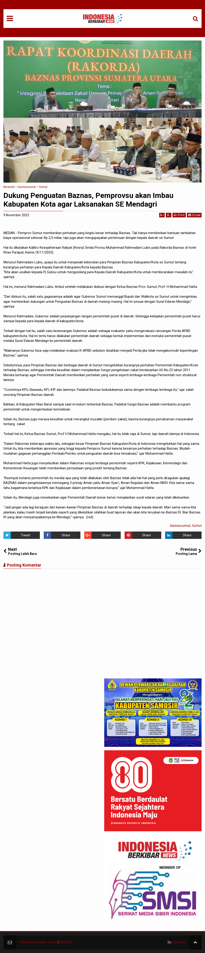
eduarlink (179, 942)
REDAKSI (66, 942)
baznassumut (180, 526)
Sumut (197, 526)
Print (179, 215)
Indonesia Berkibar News (38, 942)
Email (194, 215)
